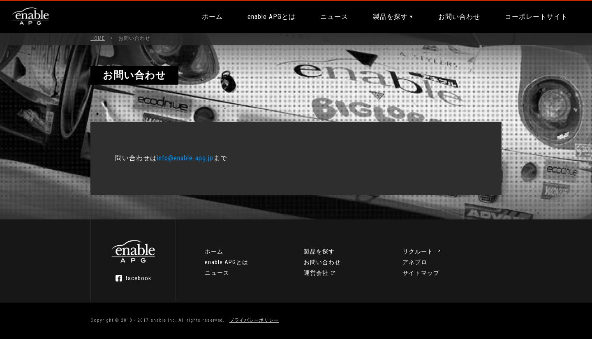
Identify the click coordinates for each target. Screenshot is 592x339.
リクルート (417, 251)
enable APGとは (271, 17)
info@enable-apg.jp (185, 158)
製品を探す (390, 17)
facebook (138, 278)
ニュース (334, 17)
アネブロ (414, 262)
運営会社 (316, 273)
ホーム (212, 17)
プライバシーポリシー (254, 320)
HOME (97, 38)
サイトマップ (420, 273)
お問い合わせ (459, 17)
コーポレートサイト (536, 17)
